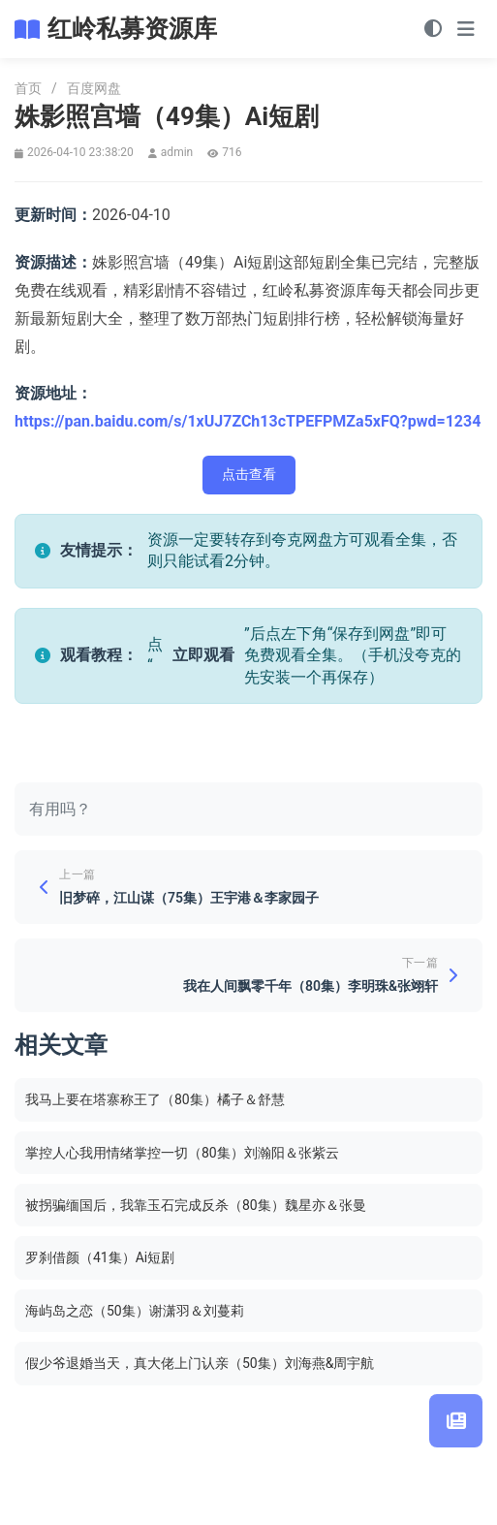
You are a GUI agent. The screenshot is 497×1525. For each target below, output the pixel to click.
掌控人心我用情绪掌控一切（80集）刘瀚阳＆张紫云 (182, 1152)
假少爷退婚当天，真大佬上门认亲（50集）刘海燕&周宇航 (199, 1363)
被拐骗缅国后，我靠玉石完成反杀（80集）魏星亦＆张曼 (195, 1205)
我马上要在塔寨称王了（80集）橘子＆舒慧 (155, 1099)
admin (177, 152)
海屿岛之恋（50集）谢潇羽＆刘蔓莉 (134, 1310)
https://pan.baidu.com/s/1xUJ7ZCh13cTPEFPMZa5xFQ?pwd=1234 (248, 421)
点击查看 (249, 474)
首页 (28, 88)
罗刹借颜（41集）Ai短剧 (99, 1257)
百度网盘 (94, 88)
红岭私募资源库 (132, 29)
